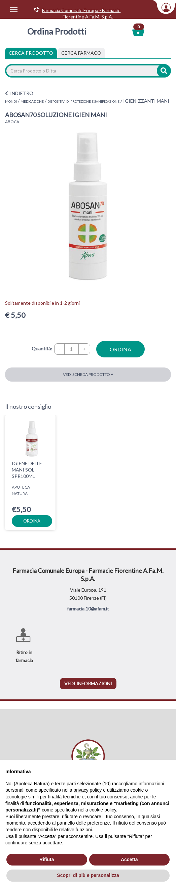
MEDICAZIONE (32, 101)
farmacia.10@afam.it (88, 608)
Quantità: (42, 348)
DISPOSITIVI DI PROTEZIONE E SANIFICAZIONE (83, 101)
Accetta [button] (129, 859)
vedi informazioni (88, 683)
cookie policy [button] (103, 809)
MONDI (11, 101)
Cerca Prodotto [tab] (31, 53)
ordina (120, 349)
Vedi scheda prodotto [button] (88, 374)
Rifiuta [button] (46, 859)
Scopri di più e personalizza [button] (88, 875)
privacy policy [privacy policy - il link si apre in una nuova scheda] (87, 790)
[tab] (81, 53)
